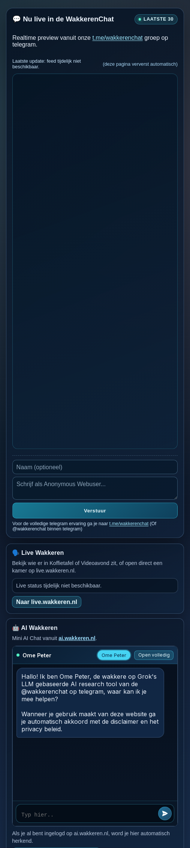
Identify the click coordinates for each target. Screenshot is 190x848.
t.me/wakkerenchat (117, 38)
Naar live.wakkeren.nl (46, 602)
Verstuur (95, 511)
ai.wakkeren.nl (76, 638)
